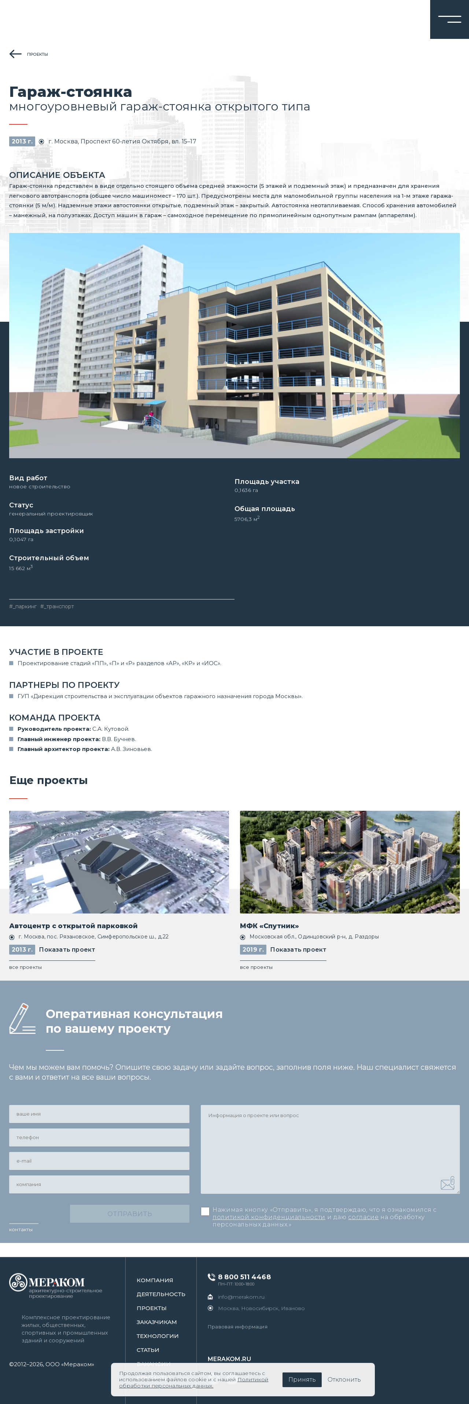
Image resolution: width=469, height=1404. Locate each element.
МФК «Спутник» (269, 939)
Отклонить (344, 1379)
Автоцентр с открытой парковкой (73, 939)
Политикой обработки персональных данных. (193, 1382)
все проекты (25, 980)
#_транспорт (57, 619)
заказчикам (163, 1322)
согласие (363, 1231)
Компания (161, 1280)
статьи (154, 1349)
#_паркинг (23, 619)
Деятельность (167, 1294)
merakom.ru (236, 1359)
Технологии (164, 1335)
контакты (21, 1243)
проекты (37, 54)
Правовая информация (244, 1327)
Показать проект (67, 962)
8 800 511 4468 (251, 1277)
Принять (302, 1379)
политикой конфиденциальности (269, 1231)
